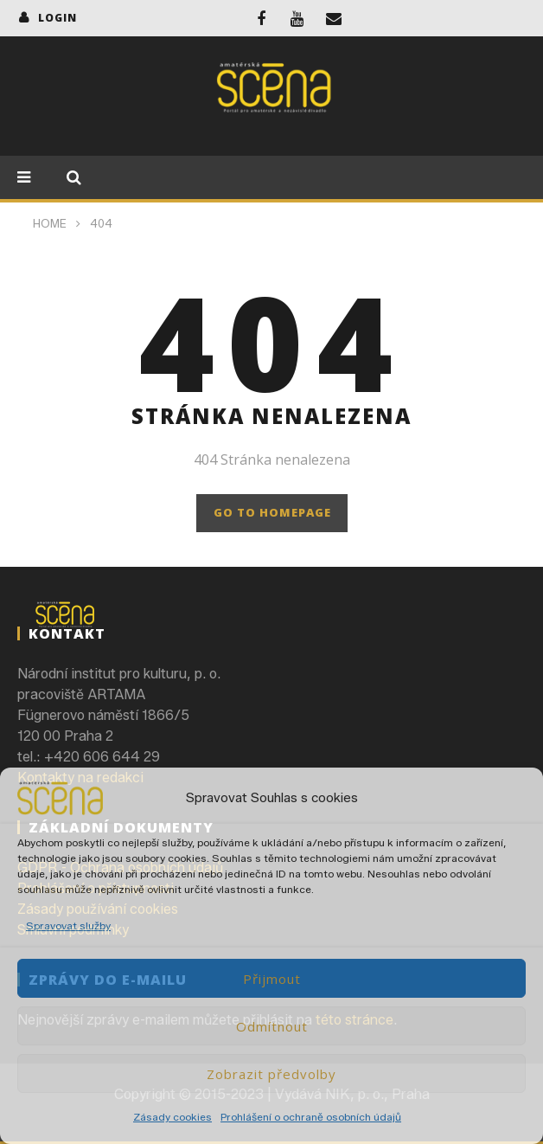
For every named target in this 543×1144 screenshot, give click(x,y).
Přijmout (272, 978)
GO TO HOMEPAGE (272, 512)
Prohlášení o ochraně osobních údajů (310, 1116)
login (57, 17)
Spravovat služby (68, 925)
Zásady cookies (172, 1116)
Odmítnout (272, 1026)
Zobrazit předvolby (271, 1074)
